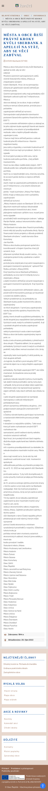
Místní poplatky (11, 751)
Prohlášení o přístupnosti (22, 768)
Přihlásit (5, 768)
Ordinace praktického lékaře (15, 668)
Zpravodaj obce (11, 755)
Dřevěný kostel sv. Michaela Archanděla (20, 664)
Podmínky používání (10, 771)
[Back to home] (24, 6)
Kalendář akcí (11, 723)
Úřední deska (10, 727)
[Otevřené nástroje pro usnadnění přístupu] (43, 786)
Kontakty (8, 747)
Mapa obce (9, 695)
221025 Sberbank (15, 61)
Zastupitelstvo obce (11, 672)
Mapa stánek (10, 699)
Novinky (8, 719)
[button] (3, 6)
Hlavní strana (10, 691)
